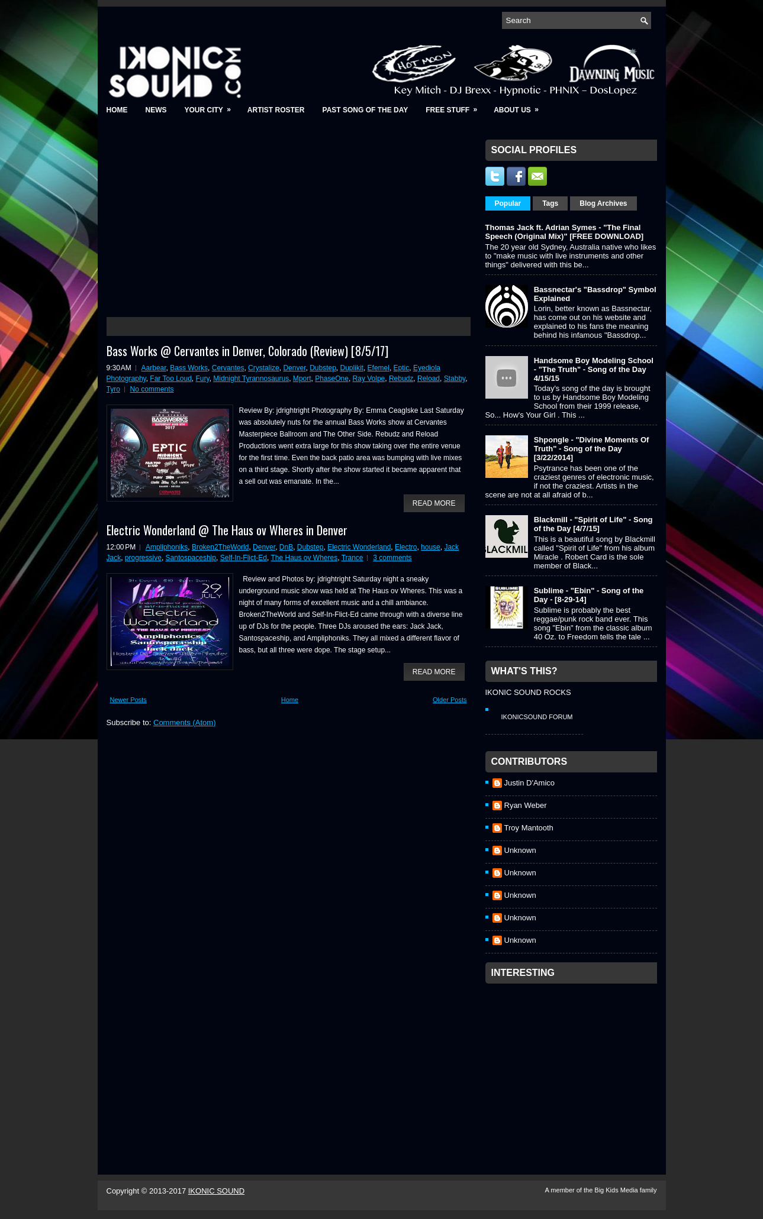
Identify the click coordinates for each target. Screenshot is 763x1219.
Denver (294, 368)
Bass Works (189, 368)
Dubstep (323, 368)
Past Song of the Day (365, 110)
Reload (428, 378)
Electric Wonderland (359, 547)
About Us (520, 106)
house (430, 547)
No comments (152, 389)
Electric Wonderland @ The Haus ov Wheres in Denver (227, 530)
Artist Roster (276, 110)
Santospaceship (191, 558)
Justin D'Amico (529, 782)
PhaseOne (332, 378)
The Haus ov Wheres (304, 558)
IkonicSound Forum (537, 716)
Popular (508, 203)
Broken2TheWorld (220, 547)
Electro (406, 547)
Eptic (402, 368)
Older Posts (449, 699)
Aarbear (153, 368)
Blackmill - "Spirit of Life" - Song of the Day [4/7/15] (593, 524)
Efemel (378, 368)
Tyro (113, 389)
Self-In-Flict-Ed (243, 558)
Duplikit (351, 368)
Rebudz (401, 378)
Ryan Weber (525, 805)
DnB (286, 547)
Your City (212, 106)
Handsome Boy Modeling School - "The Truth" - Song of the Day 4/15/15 (593, 369)
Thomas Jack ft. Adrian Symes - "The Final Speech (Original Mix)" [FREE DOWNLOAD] (564, 232)
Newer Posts (128, 699)
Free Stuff (455, 106)
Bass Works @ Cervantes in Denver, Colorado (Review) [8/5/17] (247, 351)
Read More (434, 503)
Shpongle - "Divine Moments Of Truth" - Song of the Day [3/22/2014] (591, 448)
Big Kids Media (616, 1190)
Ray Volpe (369, 378)
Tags (550, 203)
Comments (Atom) (184, 722)
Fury (203, 378)
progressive (143, 558)
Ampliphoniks (167, 547)
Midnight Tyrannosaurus (251, 378)
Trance (352, 558)
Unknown (520, 850)
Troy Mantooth (528, 827)
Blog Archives (603, 203)
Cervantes (228, 368)
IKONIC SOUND (216, 1190)
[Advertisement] (574, 1063)
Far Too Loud (171, 378)
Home (117, 110)
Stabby (454, 378)
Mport (302, 378)
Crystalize (263, 368)
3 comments (392, 558)
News (156, 110)
